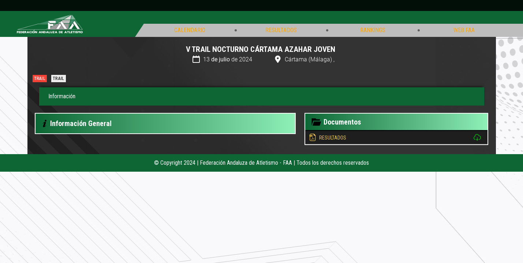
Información (61, 96)
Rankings (372, 30)
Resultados (281, 30)
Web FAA (464, 30)
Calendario (189, 30)
